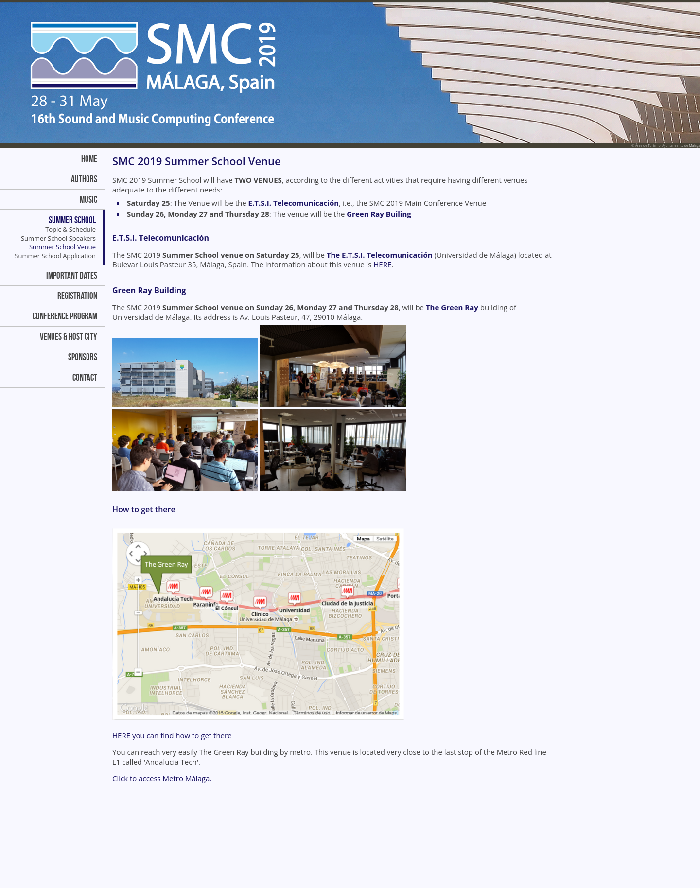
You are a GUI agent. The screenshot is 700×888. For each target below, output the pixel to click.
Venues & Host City (68, 336)
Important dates (71, 275)
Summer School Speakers (58, 238)
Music (88, 199)
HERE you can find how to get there (172, 735)
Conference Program (65, 316)
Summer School (72, 220)
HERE (382, 264)
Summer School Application (55, 255)
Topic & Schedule (70, 229)
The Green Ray (452, 307)
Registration (77, 296)
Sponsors (82, 357)
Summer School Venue (62, 247)
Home (89, 159)
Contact (84, 377)
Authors (84, 179)
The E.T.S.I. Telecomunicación (380, 255)
